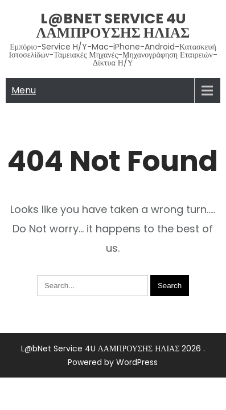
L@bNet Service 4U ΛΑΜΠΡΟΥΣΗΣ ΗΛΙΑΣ (113, 26)
